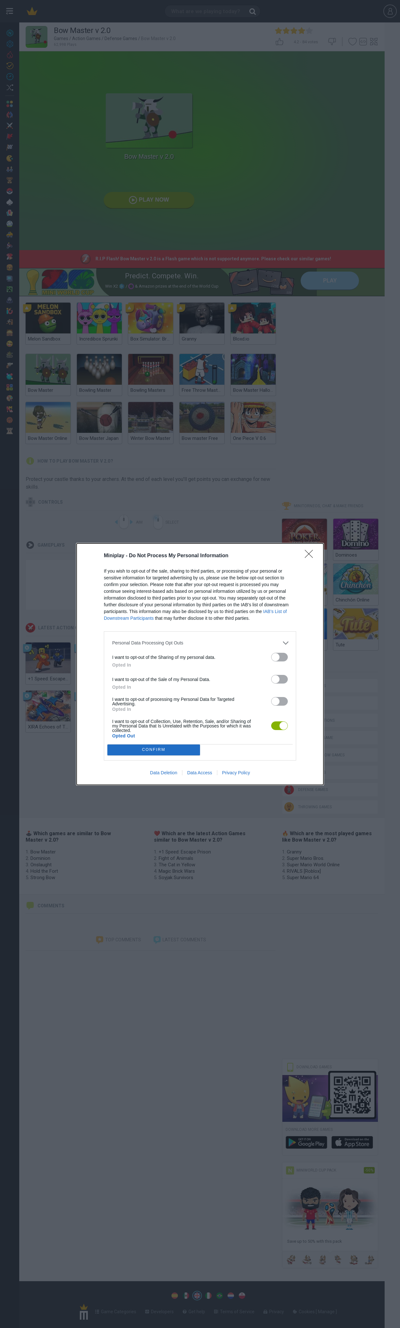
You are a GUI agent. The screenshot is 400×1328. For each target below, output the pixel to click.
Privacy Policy (236, 772)
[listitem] (200, 643)
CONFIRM (154, 749)
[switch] (279, 657)
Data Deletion (163, 772)
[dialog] (200, 664)
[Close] (311, 556)
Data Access (199, 772)
